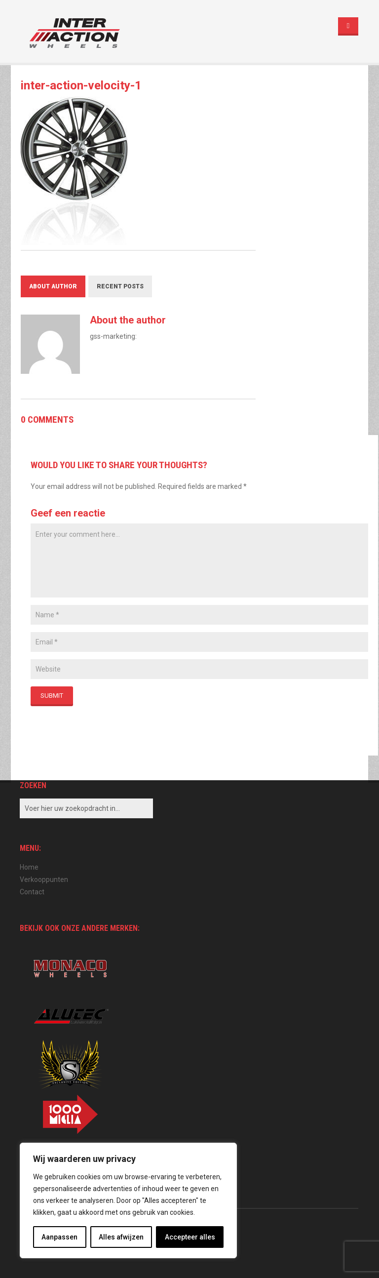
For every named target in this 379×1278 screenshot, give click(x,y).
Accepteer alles (190, 1237)
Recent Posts (120, 286)
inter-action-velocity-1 (81, 85)
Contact (32, 892)
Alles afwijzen (121, 1237)
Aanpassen (59, 1237)
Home (29, 867)
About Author (53, 286)
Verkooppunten (44, 879)
